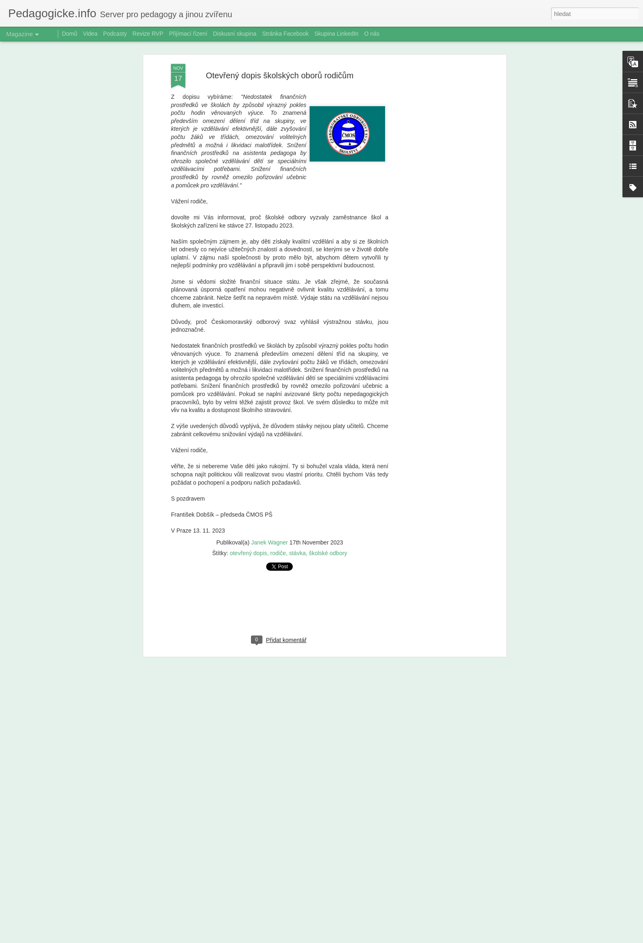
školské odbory (328, 544)
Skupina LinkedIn (336, 33)
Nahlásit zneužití (391, 938)
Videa (90, 33)
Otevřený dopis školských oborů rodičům (279, 66)
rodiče (278, 544)
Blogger (364, 938)
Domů (69, 33)
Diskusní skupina (234, 33)
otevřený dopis (248, 544)
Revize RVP (147, 33)
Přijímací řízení (188, 33)
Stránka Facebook (285, 33)
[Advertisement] (433, 184)
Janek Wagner (269, 533)
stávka (297, 544)
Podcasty (115, 33)
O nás (371, 33)
